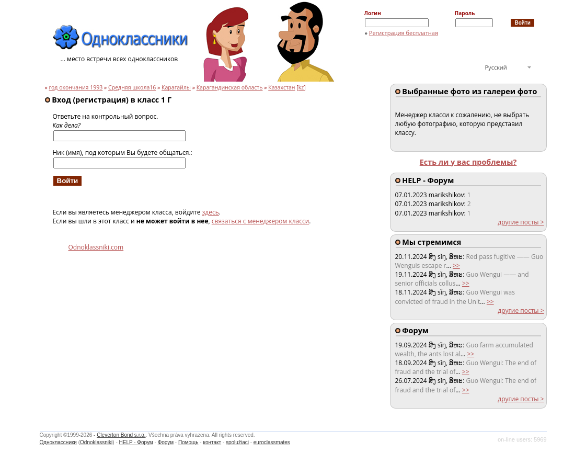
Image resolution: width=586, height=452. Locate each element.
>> (456, 265)
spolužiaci (237, 442)
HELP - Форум (136, 442)
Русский (496, 67)
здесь (210, 212)
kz (301, 87)
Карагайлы (176, 87)
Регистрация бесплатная (403, 33)
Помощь (188, 442)
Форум (166, 442)
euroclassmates (272, 442)
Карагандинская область (230, 87)
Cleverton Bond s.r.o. (121, 435)
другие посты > (521, 222)
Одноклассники (58, 442)
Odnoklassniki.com (96, 247)
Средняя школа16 (132, 87)
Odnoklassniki (96, 442)
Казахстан (281, 87)
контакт (212, 442)
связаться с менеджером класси (260, 221)
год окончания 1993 (75, 87)
